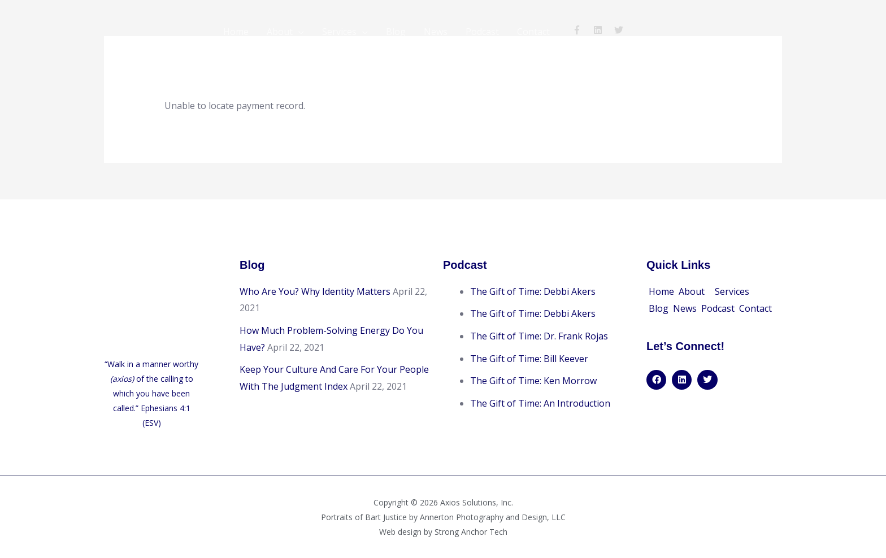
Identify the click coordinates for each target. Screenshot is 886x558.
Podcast (482, 31)
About (280, 31)
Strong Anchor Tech (471, 531)
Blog (396, 31)
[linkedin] (602, 29)
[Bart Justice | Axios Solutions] (155, 30)
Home (236, 31)
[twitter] (620, 29)
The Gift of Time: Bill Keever (529, 358)
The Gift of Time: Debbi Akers (533, 291)
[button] (694, 291)
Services (339, 31)
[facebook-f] (581, 29)
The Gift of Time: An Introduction (540, 402)
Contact (533, 31)
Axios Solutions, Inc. (476, 502)
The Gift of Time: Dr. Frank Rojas (539, 335)
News (436, 31)
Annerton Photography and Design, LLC (493, 517)
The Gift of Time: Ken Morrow (533, 380)
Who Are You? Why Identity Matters (315, 291)
